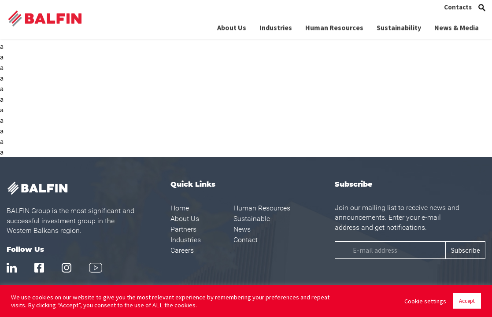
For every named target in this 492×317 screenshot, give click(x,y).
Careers (182, 250)
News (242, 229)
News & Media (456, 23)
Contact (245, 240)
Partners (183, 229)
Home (179, 208)
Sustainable (251, 218)
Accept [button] (467, 301)
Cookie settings (425, 301)
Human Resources (334, 23)
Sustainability (399, 23)
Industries (275, 23)
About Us (231, 23)
